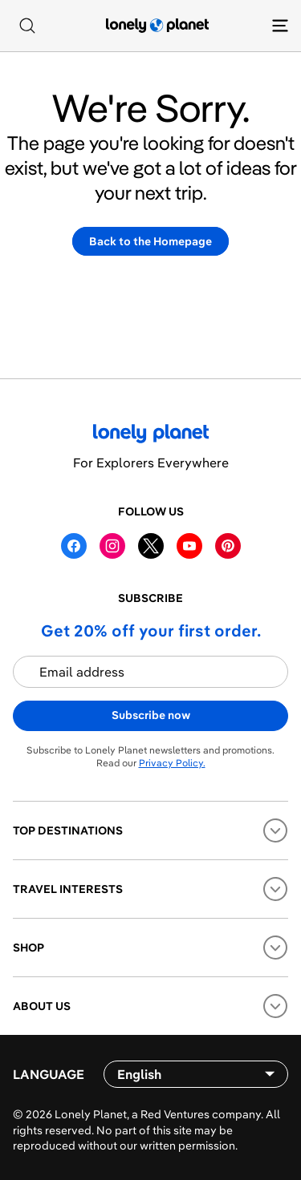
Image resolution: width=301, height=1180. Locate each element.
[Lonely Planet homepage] (157, 25)
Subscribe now (151, 715)
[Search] (27, 25)
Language (48, 1074)
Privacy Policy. (172, 763)
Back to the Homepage (150, 241)
